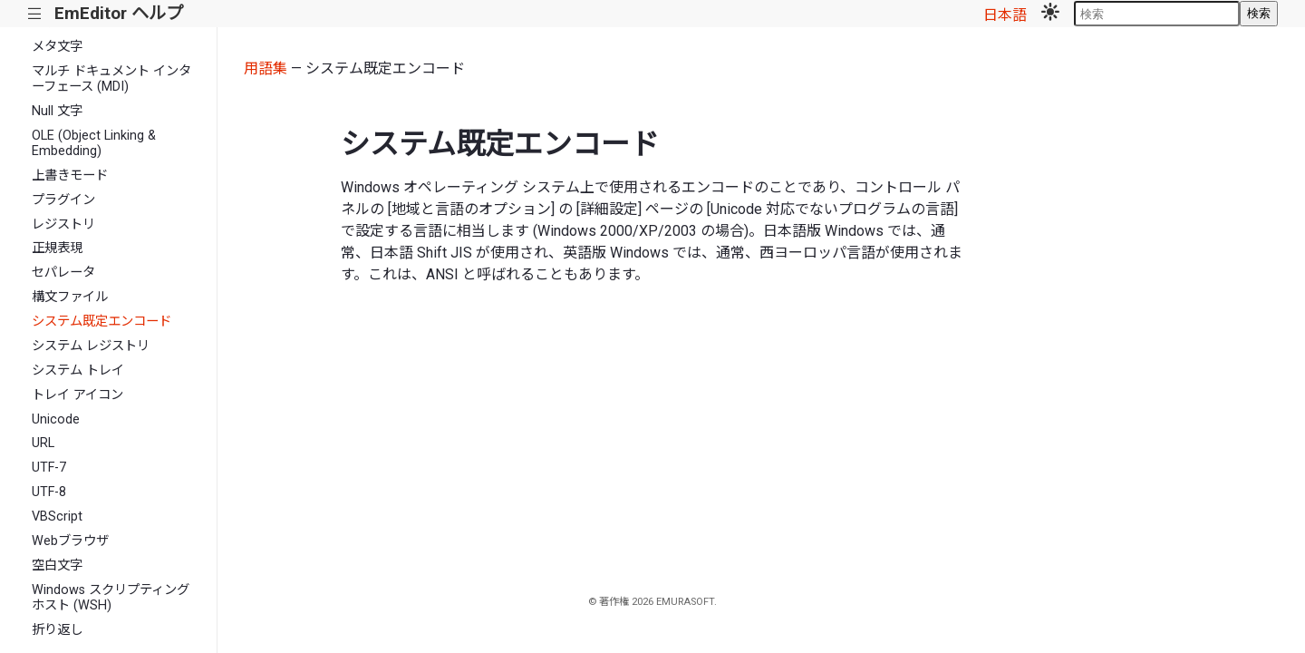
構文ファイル (70, 297)
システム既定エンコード (101, 321)
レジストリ (63, 224)
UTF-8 (49, 492)
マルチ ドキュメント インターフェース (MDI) (111, 78)
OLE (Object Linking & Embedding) (94, 143)
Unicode (56, 419)
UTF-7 (49, 467)
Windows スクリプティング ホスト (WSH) (110, 597)
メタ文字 (57, 46)
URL (43, 443)
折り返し (57, 630)
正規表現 (57, 248)
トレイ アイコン (77, 395)
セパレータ (63, 272)
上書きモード (70, 175)
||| (35, 14)
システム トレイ (78, 370)
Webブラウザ (70, 541)
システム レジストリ (91, 346)
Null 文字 (57, 111)
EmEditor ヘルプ (118, 13)
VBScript (57, 516)
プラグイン (63, 200)
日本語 (1005, 15)
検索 (1259, 13)
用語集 (265, 68)
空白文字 (57, 565)
